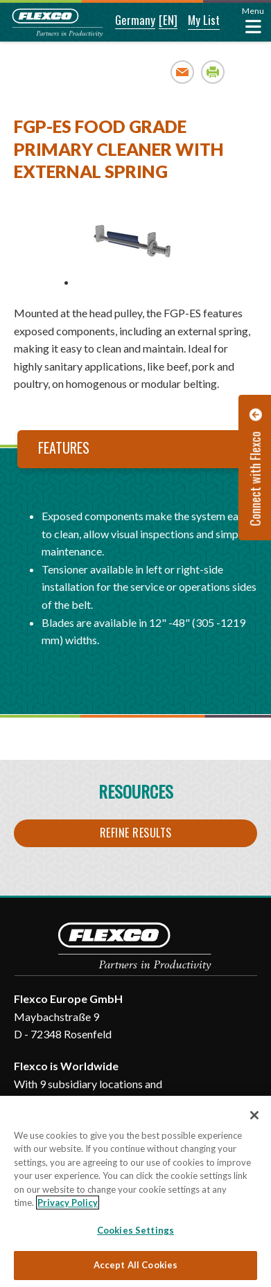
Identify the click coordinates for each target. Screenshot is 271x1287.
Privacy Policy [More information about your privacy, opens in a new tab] (67, 1202)
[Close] (254, 1115)
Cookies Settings (135, 1230)
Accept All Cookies (135, 1264)
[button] (125, 20)
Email (182, 71)
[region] (135, 1191)
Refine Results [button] (136, 832)
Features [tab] (63, 447)
